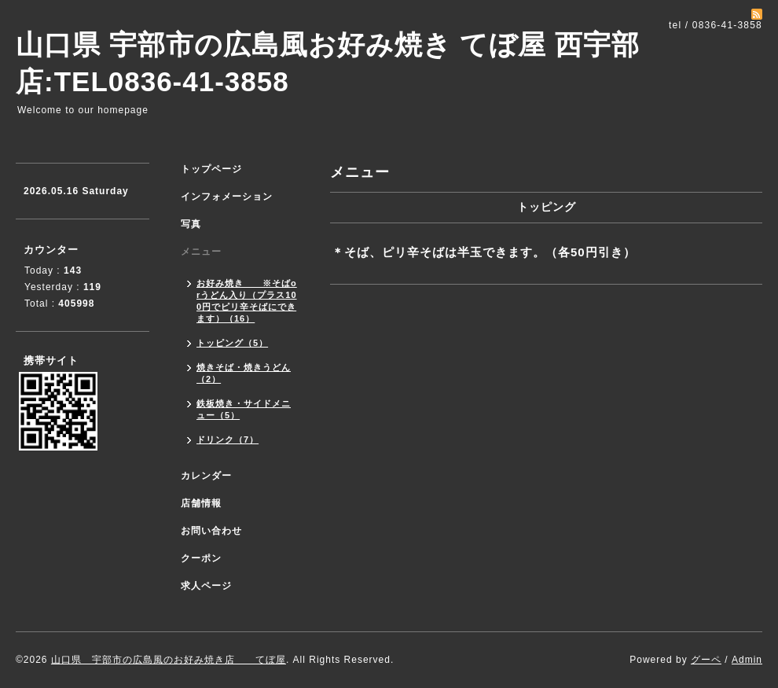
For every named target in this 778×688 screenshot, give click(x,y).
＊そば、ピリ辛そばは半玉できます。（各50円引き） (484, 252)
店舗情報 (201, 503)
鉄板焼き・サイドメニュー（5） (243, 409)
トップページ (211, 169)
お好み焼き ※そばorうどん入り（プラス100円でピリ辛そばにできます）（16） (246, 300)
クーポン (201, 558)
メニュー (201, 251)
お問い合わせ (211, 530)
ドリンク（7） (227, 439)
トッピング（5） (232, 343)
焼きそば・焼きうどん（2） (243, 373)
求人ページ (206, 585)
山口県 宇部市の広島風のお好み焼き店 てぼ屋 (168, 659)
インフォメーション (227, 196)
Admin (747, 659)
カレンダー (206, 475)
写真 (191, 224)
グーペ (706, 659)
